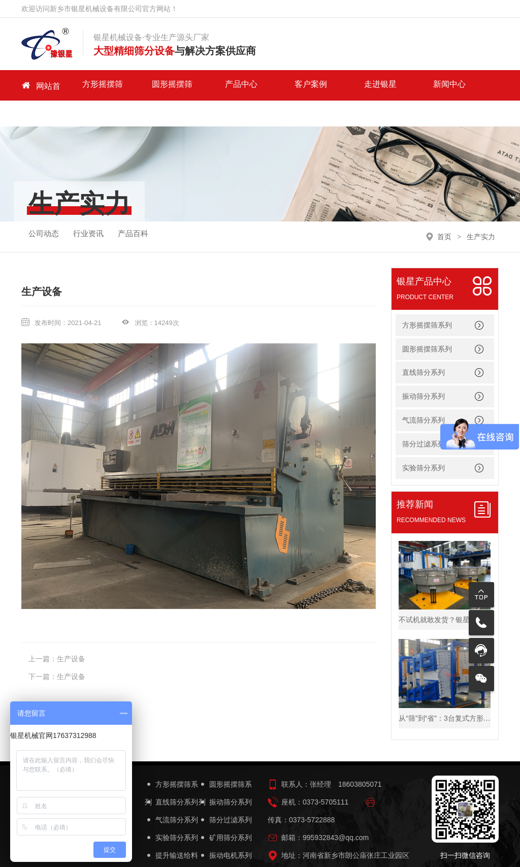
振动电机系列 (225, 830)
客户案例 (257, 85)
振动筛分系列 (423, 370)
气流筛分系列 (423, 394)
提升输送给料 (171, 830)
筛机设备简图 (225, 847)
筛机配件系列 (171, 847)
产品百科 (133, 210)
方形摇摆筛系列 (427, 299)
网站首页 (40, 85)
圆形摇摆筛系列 (427, 322)
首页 (444, 210)
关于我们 (420, 85)
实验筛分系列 (171, 812)
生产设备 (71, 633)
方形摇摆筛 (95, 85)
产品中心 (203, 85)
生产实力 (481, 210)
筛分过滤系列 (225, 794)
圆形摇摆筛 (149, 85)
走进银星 (312, 85)
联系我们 (474, 85)
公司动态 (43, 210)
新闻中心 (365, 85)
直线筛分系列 (423, 346)
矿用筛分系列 (225, 812)
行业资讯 (88, 210)
